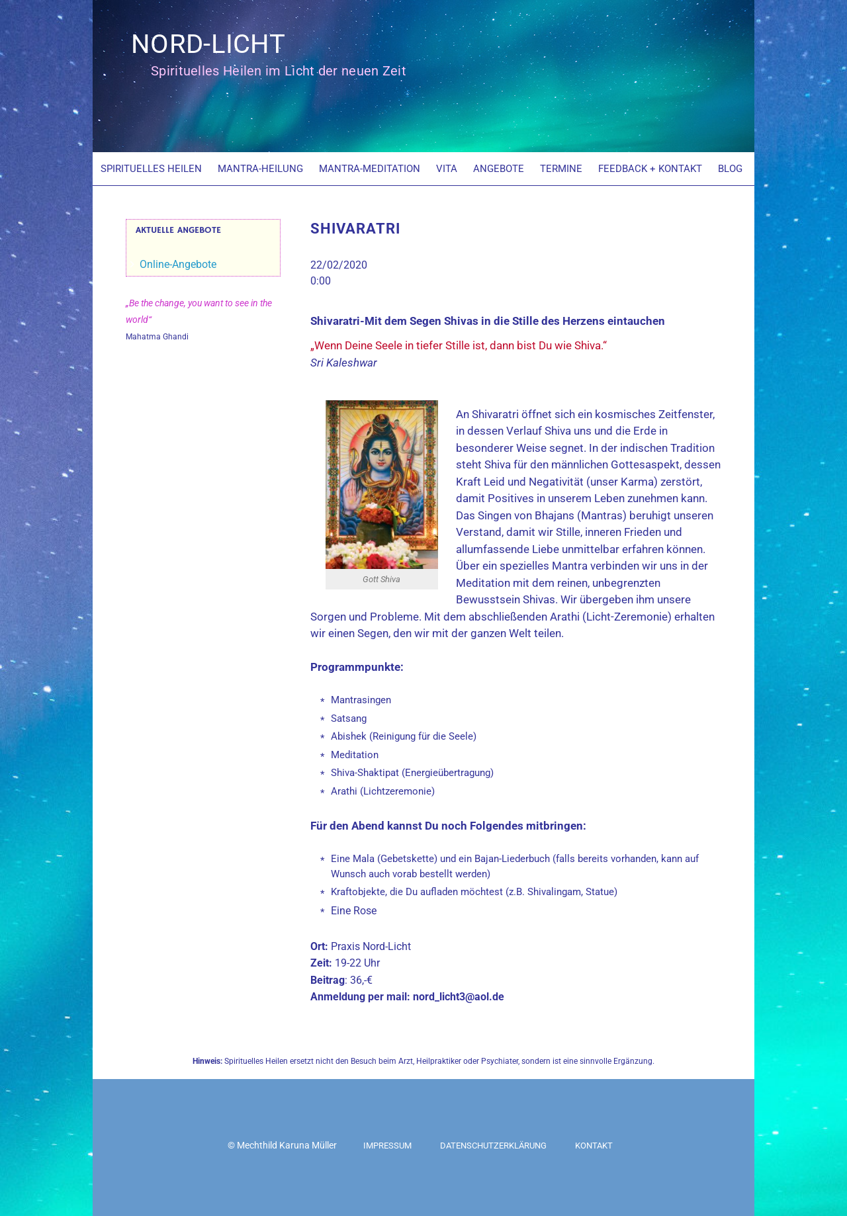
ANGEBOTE (498, 169)
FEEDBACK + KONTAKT (650, 169)
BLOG (730, 169)
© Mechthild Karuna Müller (282, 1145)
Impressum (387, 1146)
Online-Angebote (178, 264)
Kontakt (594, 1146)
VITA (446, 169)
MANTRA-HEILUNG (260, 169)
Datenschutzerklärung (493, 1146)
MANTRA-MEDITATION (369, 169)
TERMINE (561, 169)
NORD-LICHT (208, 44)
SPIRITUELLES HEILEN (151, 169)
